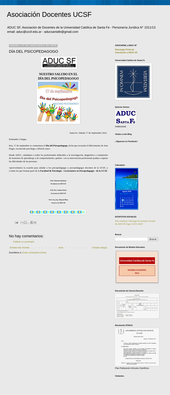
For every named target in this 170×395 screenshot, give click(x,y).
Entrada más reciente (19, 247)
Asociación (126, 52)
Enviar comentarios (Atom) (34, 252)
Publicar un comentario (23, 242)
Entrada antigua (99, 247)
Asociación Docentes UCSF (49, 14)
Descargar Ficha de (124, 49)
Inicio (61, 247)
